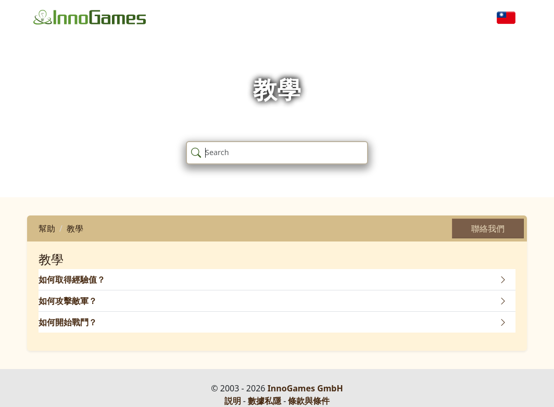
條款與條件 (309, 400)
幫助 (47, 228)
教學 (75, 228)
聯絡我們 (488, 228)
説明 (232, 400)
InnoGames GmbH (305, 388)
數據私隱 (264, 400)
